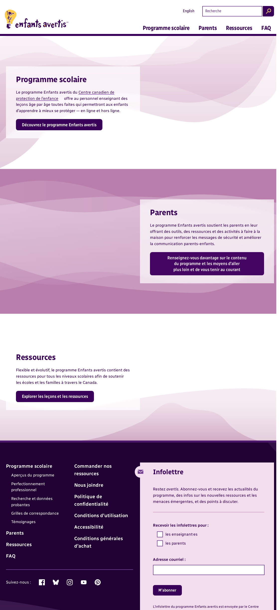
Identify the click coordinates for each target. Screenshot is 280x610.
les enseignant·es (177, 534)
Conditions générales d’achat (98, 542)
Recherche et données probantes (32, 501)
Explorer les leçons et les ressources (55, 396)
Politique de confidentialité (91, 500)
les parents (171, 543)
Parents (208, 27)
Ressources (239, 27)
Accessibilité (88, 527)
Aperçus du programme (32, 475)
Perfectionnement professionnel (28, 486)
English (188, 10)
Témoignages (23, 522)
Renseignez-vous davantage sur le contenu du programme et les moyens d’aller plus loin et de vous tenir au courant (207, 263)
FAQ (266, 27)
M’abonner (167, 590)
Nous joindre (88, 485)
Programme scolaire (166, 27)
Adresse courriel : (169, 559)
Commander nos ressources (93, 469)
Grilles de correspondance (35, 513)
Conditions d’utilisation (101, 515)
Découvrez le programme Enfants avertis (59, 124)
